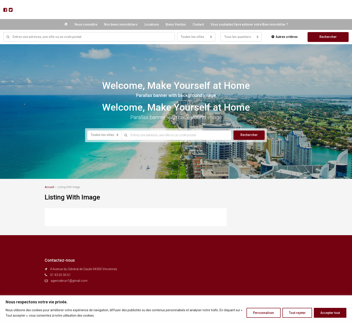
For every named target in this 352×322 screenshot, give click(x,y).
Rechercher (328, 37)
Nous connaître (86, 24)
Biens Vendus (176, 24)
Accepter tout (330, 313)
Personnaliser (263, 313)
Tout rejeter (297, 313)
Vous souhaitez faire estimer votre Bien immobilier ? (249, 24)
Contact (198, 24)
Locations (151, 24)
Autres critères (284, 37)
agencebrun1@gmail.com (69, 281)
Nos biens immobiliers (121, 24)
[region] (176, 308)
